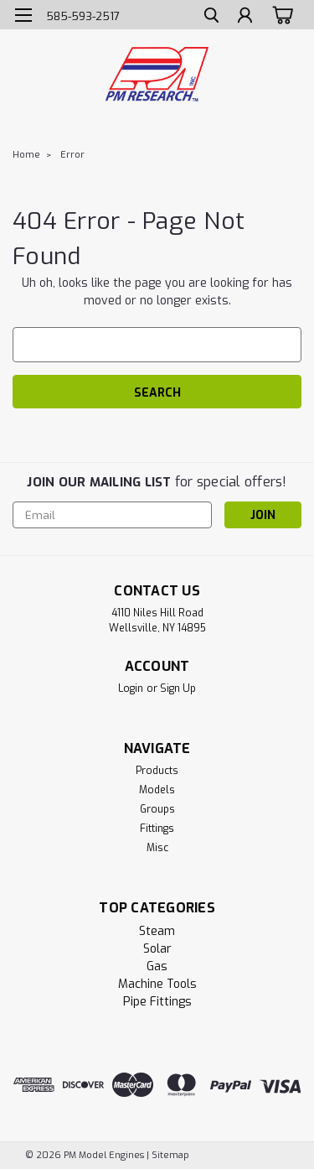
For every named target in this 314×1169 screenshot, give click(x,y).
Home (26, 154)
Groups (157, 809)
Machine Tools (157, 984)
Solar (157, 949)
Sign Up (178, 688)
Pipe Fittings (157, 1002)
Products (157, 770)
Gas (157, 966)
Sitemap (170, 1155)
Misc (157, 848)
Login (130, 688)
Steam (157, 931)
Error (72, 154)
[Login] (244, 17)
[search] (211, 17)
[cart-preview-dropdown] (280, 14)
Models (157, 790)
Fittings (157, 828)
